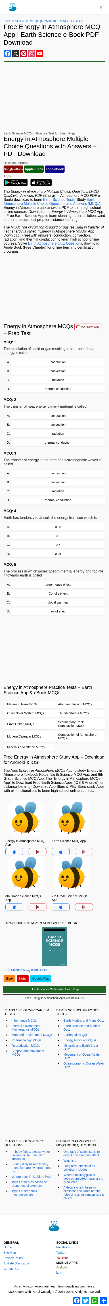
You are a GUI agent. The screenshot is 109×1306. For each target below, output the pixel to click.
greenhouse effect (58, 584)
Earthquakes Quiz (75, 1035)
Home (8, 1247)
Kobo (23, 978)
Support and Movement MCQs (28, 1052)
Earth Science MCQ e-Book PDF (25, 970)
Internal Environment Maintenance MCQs (26, 1027)
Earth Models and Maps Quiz (83, 1020)
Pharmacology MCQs (26, 1040)
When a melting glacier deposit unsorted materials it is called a (83, 1178)
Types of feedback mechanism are (24, 1192)
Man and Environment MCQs (32, 1035)
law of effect (58, 611)
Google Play (40, 978)
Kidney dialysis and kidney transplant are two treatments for (32, 1167)
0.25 (58, 527)
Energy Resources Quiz (79, 1040)
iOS (58, 1273)
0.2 (58, 536)
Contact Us (11, 1268)
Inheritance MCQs (24, 1020)
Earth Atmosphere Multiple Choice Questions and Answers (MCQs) (52, 201)
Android (61, 1267)
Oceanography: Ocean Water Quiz (83, 1065)
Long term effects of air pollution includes (79, 1167)
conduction (58, 362)
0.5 (58, 545)
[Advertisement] (54, 96)
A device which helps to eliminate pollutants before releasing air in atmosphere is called (83, 1193)
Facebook (63, 1247)
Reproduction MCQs (26, 1045)
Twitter (60, 1252)
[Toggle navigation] (100, 7)
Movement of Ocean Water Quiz (82, 1056)
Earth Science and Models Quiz (81, 1027)
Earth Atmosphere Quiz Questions (55, 243)
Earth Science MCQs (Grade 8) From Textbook (44, 21)
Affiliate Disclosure (16, 1263)
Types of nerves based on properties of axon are (29, 1183)
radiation (58, 380)
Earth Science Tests (59, 199)
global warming (58, 602)
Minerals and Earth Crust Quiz (80, 1047)
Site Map (10, 1252)
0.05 (58, 554)
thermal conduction (58, 389)
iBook (9, 978)
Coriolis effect (58, 593)
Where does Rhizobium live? (31, 1176)
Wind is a (69, 1160)
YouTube (62, 1258)
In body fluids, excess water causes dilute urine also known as (31, 1155)
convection (58, 371)
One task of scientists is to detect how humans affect (81, 1153)
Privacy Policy (13, 1258)
